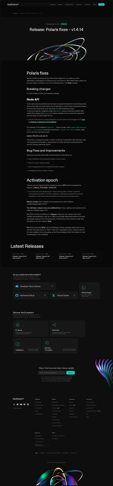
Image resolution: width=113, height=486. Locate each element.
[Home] (13, 4)
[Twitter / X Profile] (14, 404)
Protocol (22, 13)
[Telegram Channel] (17, 404)
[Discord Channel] (21, 404)
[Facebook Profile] (24, 404)
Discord (53, 214)
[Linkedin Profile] (28, 404)
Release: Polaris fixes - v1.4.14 (34, 13)
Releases (15, 13)
